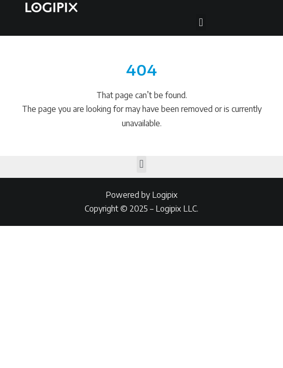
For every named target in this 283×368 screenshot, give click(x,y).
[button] (200, 22)
